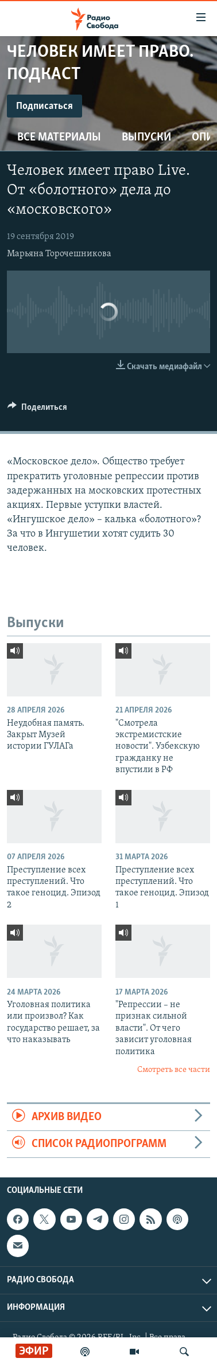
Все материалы (59, 137)
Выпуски (146, 137)
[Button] (37, 410)
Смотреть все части (173, 1070)
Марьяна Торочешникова (59, 254)
